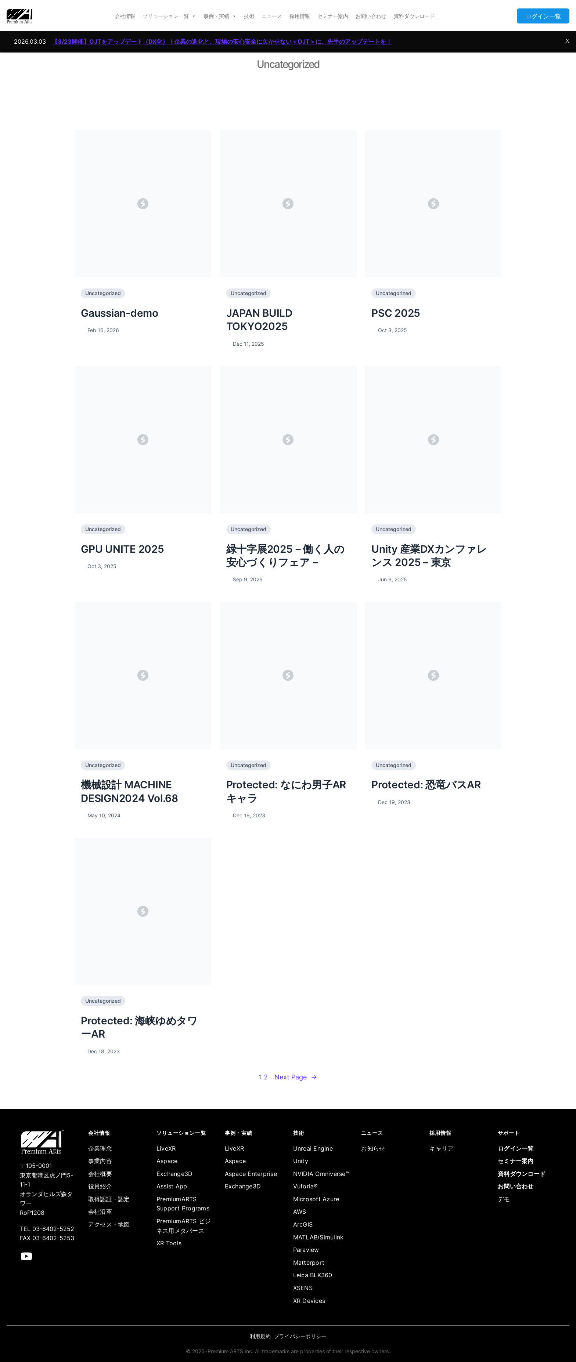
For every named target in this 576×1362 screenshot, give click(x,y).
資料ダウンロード (414, 16)
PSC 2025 (395, 313)
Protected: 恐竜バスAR (426, 784)
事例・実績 (220, 16)
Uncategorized (103, 293)
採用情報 (299, 16)
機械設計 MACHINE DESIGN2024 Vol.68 (129, 791)
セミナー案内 (332, 16)
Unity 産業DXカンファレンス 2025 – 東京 (429, 556)
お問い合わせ (371, 16)
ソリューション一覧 (169, 16)
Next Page (295, 1077)
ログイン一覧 (543, 16)
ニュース (272, 16)
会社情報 (125, 16)
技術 (249, 16)
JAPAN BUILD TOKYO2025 (259, 320)
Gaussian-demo (119, 313)
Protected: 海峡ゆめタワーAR (139, 1027)
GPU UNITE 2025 (122, 549)
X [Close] (567, 31)
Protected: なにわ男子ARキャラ (286, 791)
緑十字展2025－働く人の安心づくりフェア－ (285, 556)
